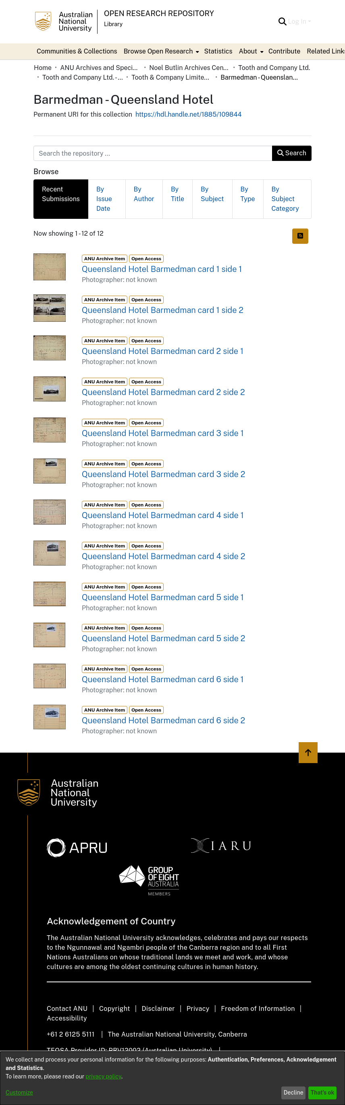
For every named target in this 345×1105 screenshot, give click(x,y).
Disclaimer (158, 1008)
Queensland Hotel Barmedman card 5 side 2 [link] (163, 638)
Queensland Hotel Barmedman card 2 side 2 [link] (163, 392)
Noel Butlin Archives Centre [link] (189, 68)
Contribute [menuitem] (284, 51)
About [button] (248, 51)
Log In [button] (298, 21)
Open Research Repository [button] (159, 13)
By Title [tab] (177, 194)
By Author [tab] (144, 194)
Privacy (198, 1008)
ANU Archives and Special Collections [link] (100, 68)
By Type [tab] (248, 194)
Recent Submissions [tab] (61, 194)
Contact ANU (67, 1008)
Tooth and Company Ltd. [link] (274, 68)
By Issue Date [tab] (104, 198)
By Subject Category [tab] (285, 198)
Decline (293, 1092)
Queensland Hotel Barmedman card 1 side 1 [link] (162, 269)
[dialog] (172, 1078)
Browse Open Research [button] (158, 51)
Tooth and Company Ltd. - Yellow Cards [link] (82, 77)
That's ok (323, 1092)
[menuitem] (161, 51)
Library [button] (113, 24)
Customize (19, 1092)
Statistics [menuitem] (218, 51)
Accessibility (67, 1018)
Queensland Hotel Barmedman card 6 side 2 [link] (163, 720)
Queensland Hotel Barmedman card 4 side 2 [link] (163, 556)
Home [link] (43, 68)
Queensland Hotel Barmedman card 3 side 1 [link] (163, 433)
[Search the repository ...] (152, 153)
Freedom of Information (258, 1008)
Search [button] (291, 153)
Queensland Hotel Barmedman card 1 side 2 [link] (162, 310)
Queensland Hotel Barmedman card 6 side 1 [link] (163, 679)
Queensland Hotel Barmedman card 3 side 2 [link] (163, 474)
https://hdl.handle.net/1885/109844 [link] (188, 114)
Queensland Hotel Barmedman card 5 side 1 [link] (163, 597)
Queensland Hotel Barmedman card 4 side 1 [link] (163, 515)
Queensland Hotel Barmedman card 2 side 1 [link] (162, 351)
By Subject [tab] (212, 194)
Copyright (114, 1008)
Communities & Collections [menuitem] (77, 51)
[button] (283, 22)
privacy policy (103, 1076)
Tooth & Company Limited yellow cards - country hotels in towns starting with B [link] (171, 77)
